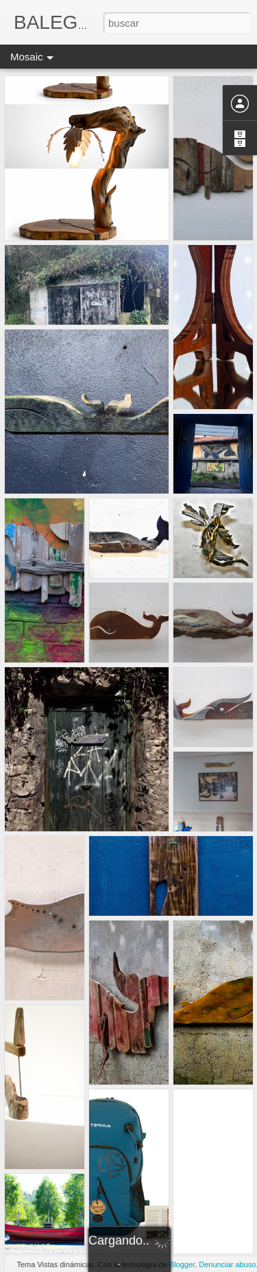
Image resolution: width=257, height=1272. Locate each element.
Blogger (182, 1264)
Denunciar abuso (227, 1264)
